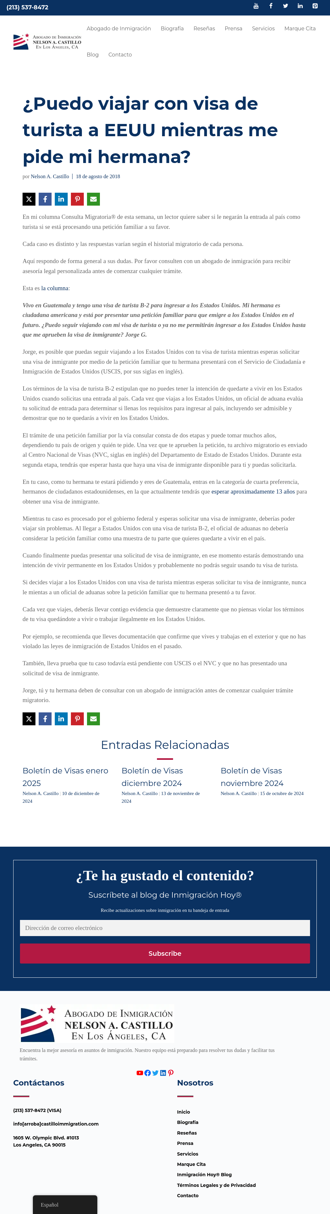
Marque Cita (300, 29)
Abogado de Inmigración (119, 29)
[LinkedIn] (300, 6)
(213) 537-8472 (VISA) (37, 1110)
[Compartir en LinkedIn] (61, 199)
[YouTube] (256, 6)
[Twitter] (285, 6)
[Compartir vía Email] (93, 199)
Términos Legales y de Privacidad (216, 1185)
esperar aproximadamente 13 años (253, 491)
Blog (93, 55)
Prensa (233, 29)
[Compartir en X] (29, 199)
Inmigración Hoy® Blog (204, 1175)
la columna (54, 288)
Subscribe (165, 953)
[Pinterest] (315, 6)
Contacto (120, 55)
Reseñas (204, 29)
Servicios (263, 29)
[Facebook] (271, 6)
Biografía (172, 29)
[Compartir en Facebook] (45, 199)
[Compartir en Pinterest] (77, 199)
